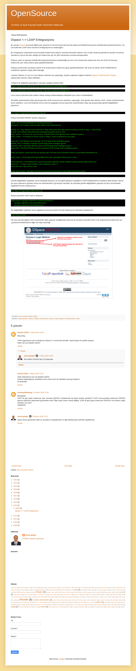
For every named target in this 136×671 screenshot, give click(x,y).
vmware (89, 607)
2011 (15, 519)
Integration (99, 594)
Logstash (113, 597)
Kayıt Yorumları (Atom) (25, 470)
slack (89, 604)
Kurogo (80, 597)
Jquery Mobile (40, 597)
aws (29, 590)
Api (95, 587)
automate (13, 590)
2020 (15, 486)
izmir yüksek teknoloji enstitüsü (20, 597)
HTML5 (91, 594)
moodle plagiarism (91, 600)
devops (31, 592)
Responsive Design (114, 602)
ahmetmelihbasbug (24, 392)
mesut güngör (29, 356)
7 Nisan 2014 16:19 (37, 332)
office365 (112, 600)
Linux (98, 597)
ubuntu (43, 607)
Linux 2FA (106, 597)
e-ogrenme (98, 592)
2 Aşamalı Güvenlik (61, 587)
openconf (13, 602)
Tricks (30, 607)
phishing (67, 602)
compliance (105, 590)
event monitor (29, 594)
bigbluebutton (42, 590)
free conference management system (46, 594)
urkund (50, 607)
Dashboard (14, 592)
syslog (13, 607)
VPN (95, 607)
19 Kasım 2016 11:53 (41, 392)
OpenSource (34, 13)
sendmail (82, 604)
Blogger (62, 659)
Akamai (76, 587)
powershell (80, 602)
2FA (70, 587)
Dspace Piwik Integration (85, 592)
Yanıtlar (22, 351)
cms (98, 590)
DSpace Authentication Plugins (104, 75)
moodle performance (77, 600)
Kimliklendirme (70, 318)
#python (42, 587)
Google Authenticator (65, 594)
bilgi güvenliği (53, 590)
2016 (15, 499)
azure (34, 590)
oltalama (120, 600)
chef (87, 590)
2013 (15, 516)
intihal (117, 594)
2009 (15, 525)
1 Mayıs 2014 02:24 (36, 374)
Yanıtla (19, 346)
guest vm (76, 594)
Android (83, 587)
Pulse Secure (90, 602)
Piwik (73, 602)
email (123, 592)
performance (58, 602)
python (98, 602)
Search (58, 604)
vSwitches (109, 607)
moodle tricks (103, 600)
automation (22, 590)
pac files (29, 602)
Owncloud (21, 602)
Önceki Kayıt (119, 466)
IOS (105, 594)
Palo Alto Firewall (39, 602)
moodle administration (41, 600)
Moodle (24, 599)
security (65, 604)
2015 (15, 502)
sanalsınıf (28, 604)
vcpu (73, 607)
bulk (76, 590)
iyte (122, 594)
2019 (15, 489)
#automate (14, 587)
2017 (15, 496)
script (52, 604)
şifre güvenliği (22, 607)
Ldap (77, 318)
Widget (116, 607)
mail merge (122, 597)
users (68, 607)
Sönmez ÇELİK (23, 332)
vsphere (101, 607)
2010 (15, 522)
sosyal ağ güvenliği (98, 604)
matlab (15, 600)
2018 (15, 493)
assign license (103, 587)
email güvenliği (17, 594)
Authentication (22, 318)
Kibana (49, 597)
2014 (15, 505)
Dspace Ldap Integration (57, 318)
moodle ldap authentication (61, 600)
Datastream (23, 592)
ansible (90, 587)
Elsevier (116, 592)
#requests (50, 587)
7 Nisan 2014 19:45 (46, 356)
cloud (92, 590)
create (121, 590)
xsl (121, 607)
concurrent (114, 590)
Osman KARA (22, 374)
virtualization (81, 607)
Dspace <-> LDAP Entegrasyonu (27, 511)
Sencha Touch (73, 604)
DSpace (30, 318)
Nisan (17, 508)
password (49, 602)
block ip (70, 590)
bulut (82, 590)
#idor (28, 587)
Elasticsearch (108, 592)
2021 (15, 483)
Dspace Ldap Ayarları (41, 318)
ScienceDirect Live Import (40, 604)
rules (21, 604)
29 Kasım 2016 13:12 (40, 416)
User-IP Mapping (60, 607)
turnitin (36, 607)
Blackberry (62, 590)
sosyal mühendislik (112, 604)
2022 (15, 480)
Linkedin (92, 597)
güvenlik (84, 594)
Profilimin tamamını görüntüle (33, 539)
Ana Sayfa (68, 466)
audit (110, 587)
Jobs (32, 597)
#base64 (22, 587)
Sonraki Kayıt (16, 466)
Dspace (22, 45)
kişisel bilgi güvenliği (70, 597)
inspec (111, 594)
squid (121, 604)
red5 (105, 602)
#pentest (34, 587)
